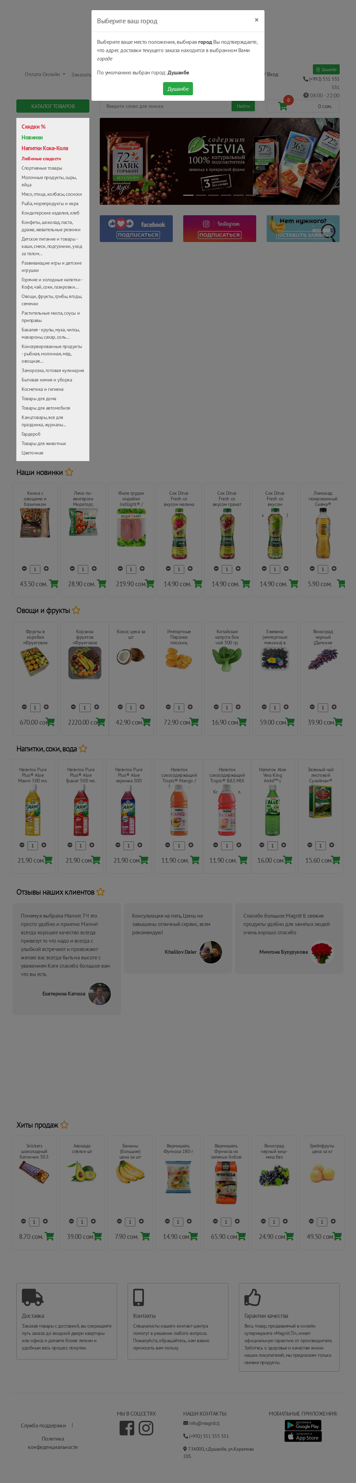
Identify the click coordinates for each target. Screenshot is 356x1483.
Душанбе (178, 88)
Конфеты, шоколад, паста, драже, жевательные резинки (51, 226)
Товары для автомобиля (46, 408)
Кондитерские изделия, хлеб (51, 213)
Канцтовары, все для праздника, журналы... (44, 421)
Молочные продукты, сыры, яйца (49, 181)
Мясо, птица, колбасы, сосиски (52, 194)
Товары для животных (44, 443)
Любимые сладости (41, 158)
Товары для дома (39, 398)
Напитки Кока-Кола (45, 148)
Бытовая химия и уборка (47, 380)
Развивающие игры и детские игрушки (52, 266)
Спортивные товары (42, 168)
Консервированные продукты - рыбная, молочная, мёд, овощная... (52, 353)
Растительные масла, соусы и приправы (51, 316)
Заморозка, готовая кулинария (53, 370)
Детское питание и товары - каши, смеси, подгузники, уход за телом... (52, 246)
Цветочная (32, 453)
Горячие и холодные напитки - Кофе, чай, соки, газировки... (52, 283)
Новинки (32, 137)
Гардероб (31, 434)
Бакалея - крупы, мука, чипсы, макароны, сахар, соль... (50, 333)
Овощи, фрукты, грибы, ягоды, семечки (52, 300)
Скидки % (33, 126)
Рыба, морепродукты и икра (50, 203)
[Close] (257, 20)
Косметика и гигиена (43, 389)
